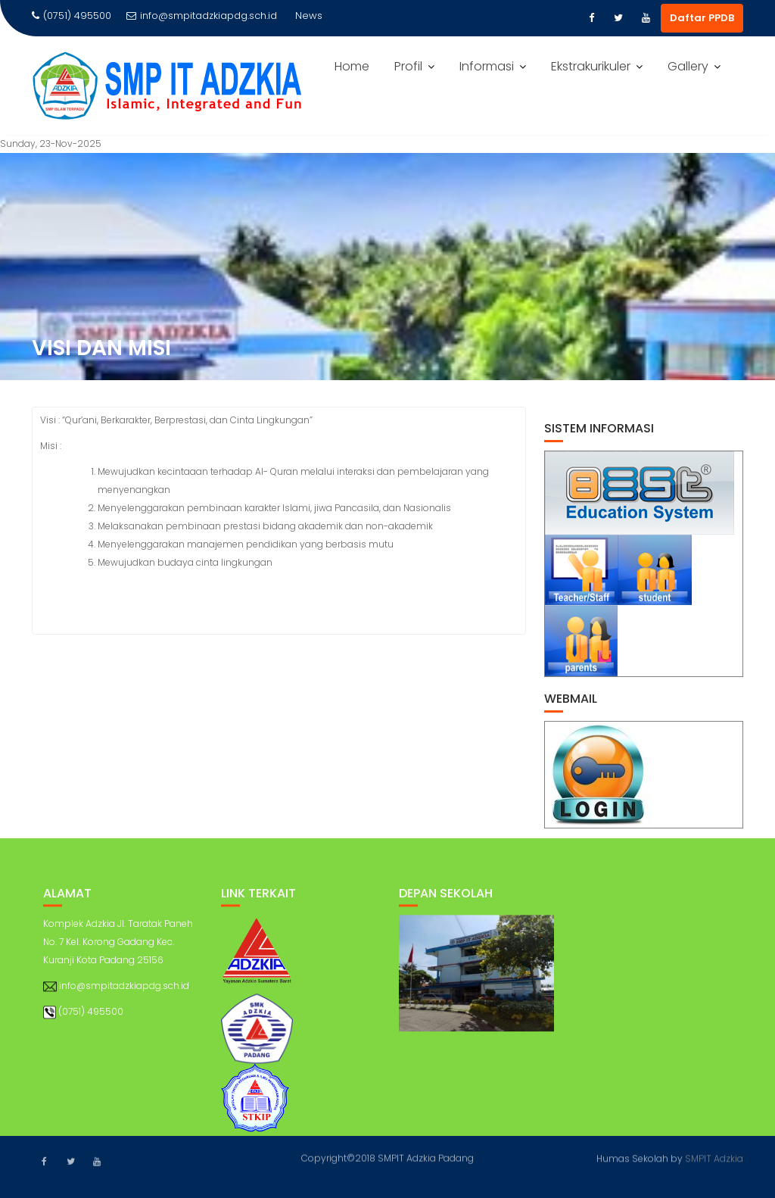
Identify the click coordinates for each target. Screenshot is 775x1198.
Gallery (688, 66)
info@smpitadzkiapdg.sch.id (201, 15)
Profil (408, 66)
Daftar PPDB (702, 18)
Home (352, 66)
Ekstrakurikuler (590, 66)
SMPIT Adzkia (714, 1157)
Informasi (486, 66)
